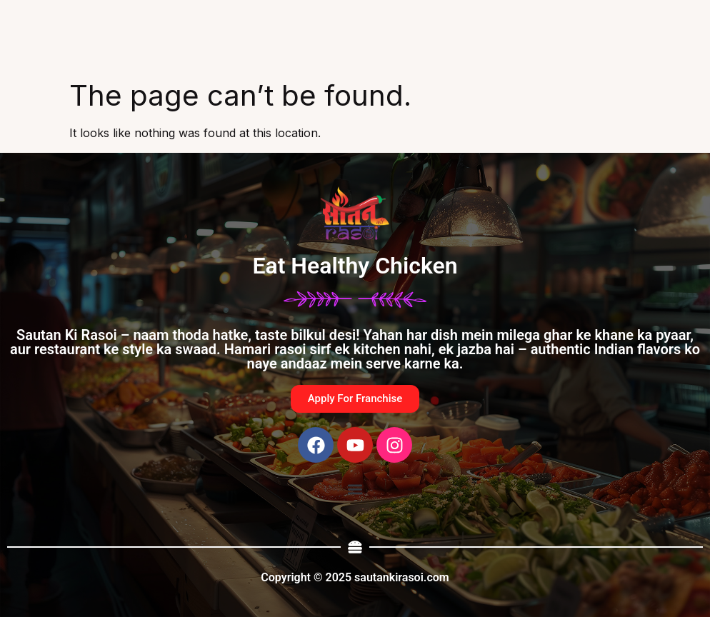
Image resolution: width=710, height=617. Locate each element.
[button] (354, 489)
